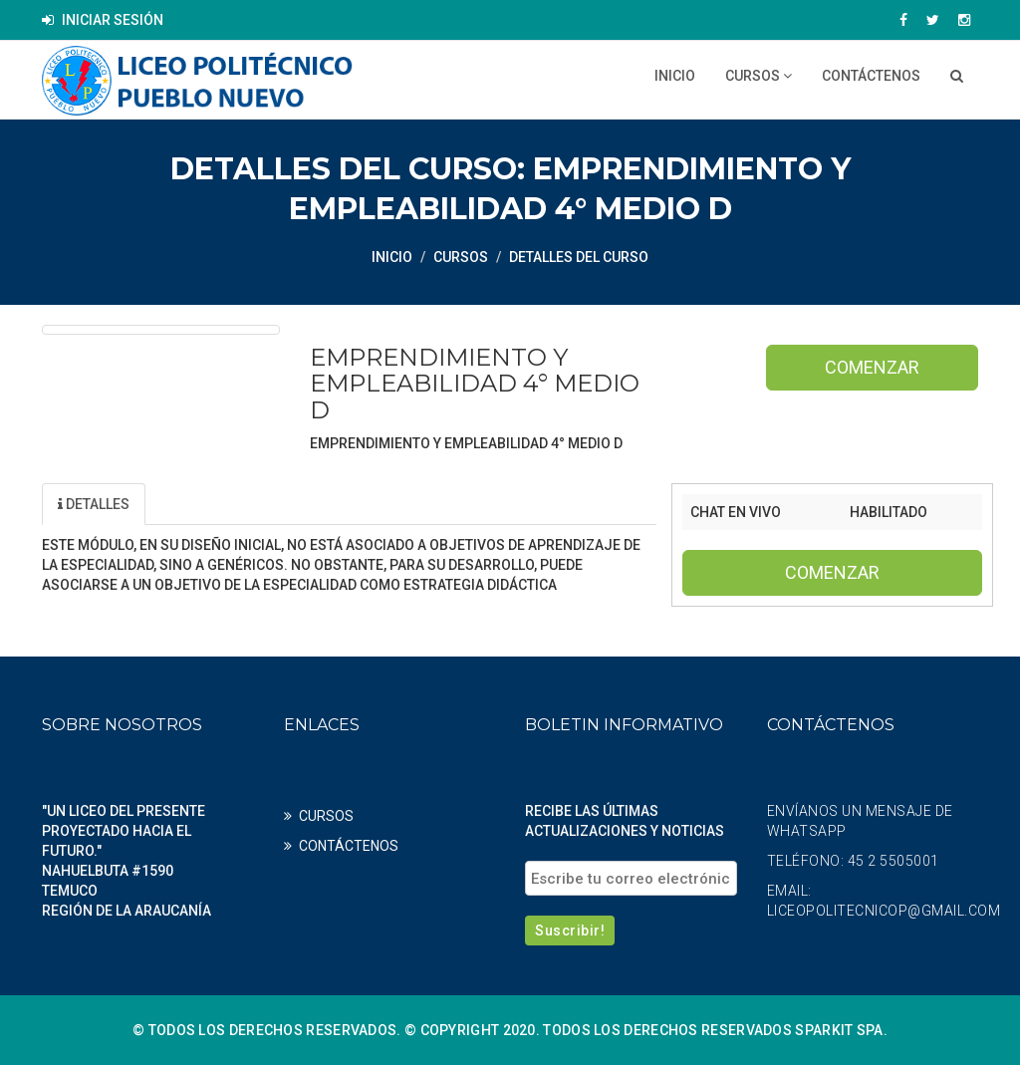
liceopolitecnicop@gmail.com (884, 911)
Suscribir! (570, 930)
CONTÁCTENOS (871, 76)
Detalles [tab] (93, 504)
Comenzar (872, 367)
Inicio (674, 76)
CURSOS (758, 76)
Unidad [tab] (196, 504)
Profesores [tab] (316, 504)
